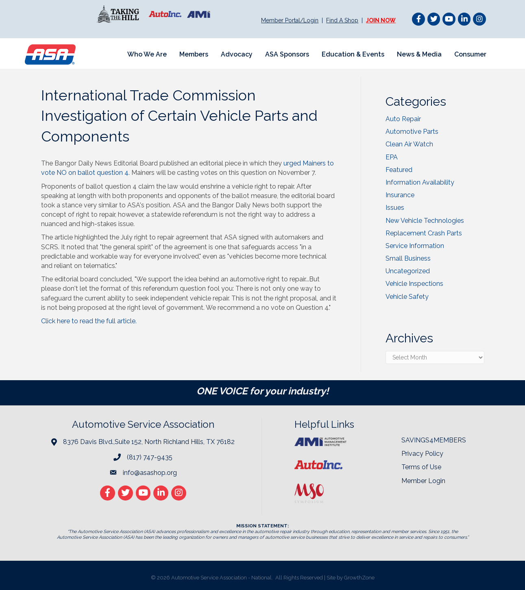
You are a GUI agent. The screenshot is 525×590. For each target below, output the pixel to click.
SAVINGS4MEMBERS (433, 440)
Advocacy (237, 54)
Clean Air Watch (409, 144)
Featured (399, 170)
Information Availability (420, 182)
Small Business (408, 258)
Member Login (423, 481)
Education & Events (353, 54)
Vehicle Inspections (414, 283)
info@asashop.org (150, 473)
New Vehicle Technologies (425, 220)
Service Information (415, 246)
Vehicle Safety (407, 296)
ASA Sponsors (287, 54)
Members (193, 54)
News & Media (419, 54)
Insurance (400, 195)
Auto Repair (403, 119)
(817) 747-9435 (149, 457)
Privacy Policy (422, 453)
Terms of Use (421, 467)
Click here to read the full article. (89, 321)
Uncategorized (408, 271)
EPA (392, 157)
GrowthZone (359, 578)
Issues (395, 207)
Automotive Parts (412, 131)
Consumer (470, 54)
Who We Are (147, 54)
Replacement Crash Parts (424, 233)
